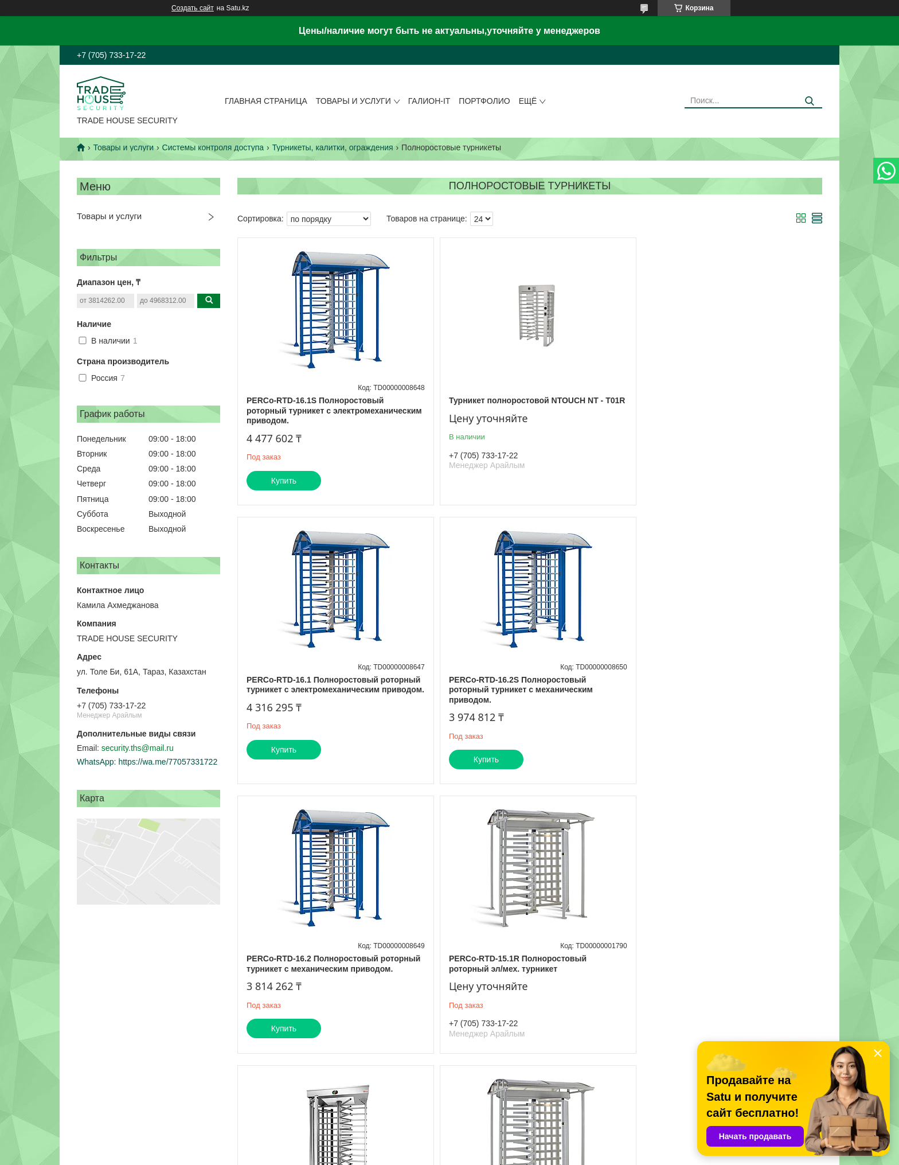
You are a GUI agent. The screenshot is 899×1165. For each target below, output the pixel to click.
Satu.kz (498, 1144)
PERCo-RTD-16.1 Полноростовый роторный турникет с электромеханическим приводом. (707, 410)
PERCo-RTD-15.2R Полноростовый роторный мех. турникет (512, 963)
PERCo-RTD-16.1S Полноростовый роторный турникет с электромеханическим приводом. (315, 410)
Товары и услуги (353, 101)
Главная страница (266, 101)
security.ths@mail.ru (137, 748)
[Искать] (809, 101)
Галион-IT (429, 101)
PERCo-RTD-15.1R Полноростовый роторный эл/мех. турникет (709, 685)
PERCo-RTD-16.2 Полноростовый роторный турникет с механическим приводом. (515, 689)
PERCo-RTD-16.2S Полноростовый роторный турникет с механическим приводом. (318, 689)
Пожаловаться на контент (495, 1154)
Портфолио (484, 101)
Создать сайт (192, 8)
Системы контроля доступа (213, 147)
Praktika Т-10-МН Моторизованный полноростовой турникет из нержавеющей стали (331, 968)
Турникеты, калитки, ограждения (332, 147)
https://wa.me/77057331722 (167, 761)
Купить (283, 480)
